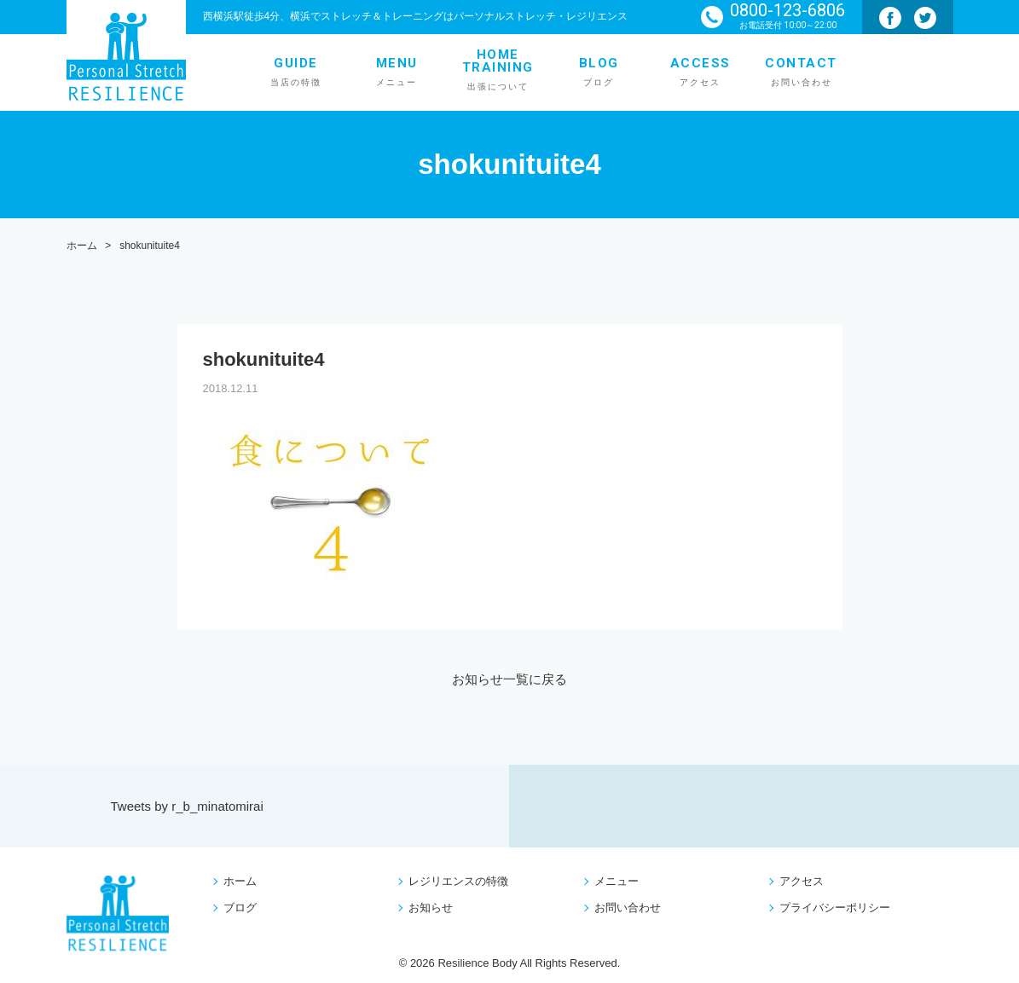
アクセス (801, 881)
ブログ (240, 907)
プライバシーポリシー (834, 907)
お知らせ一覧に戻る (509, 679)
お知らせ (430, 907)
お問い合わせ (627, 907)
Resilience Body (477, 963)
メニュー (616, 881)
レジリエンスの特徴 (458, 881)
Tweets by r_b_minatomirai (187, 806)
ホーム (240, 881)
